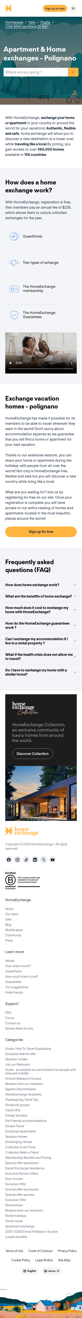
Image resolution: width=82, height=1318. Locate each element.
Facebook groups (17, 1105)
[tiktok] (26, 859)
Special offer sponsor (20, 1194)
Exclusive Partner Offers (21, 1173)
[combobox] (35, 72)
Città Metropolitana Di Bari (26, 26)
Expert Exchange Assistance (25, 1168)
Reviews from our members (24, 1084)
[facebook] (8, 859)
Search (73, 72)
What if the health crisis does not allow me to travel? (41, 657)
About (9, 909)
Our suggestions (16, 987)
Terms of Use (14, 1251)
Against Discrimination (20, 1089)
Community (13, 935)
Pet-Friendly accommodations (26, 1121)
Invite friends (14, 992)
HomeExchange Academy (23, 1094)
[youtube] (52, 859)
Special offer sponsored (21, 1163)
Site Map (64, 1260)
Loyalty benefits (16, 1237)
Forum (9, 1018)
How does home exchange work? (41, 585)
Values (9, 961)
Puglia (45, 22)
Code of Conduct (40, 1251)
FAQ (8, 1012)
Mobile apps (14, 930)
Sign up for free (55, 8)
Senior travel (14, 1221)
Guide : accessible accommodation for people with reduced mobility (40, 1071)
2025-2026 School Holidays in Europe (31, 1231)
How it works (14, 1179)
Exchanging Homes (18, 1142)
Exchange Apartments (20, 1131)
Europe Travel (14, 1126)
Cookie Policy (20, 1260)
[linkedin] (34, 859)
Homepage (14, 22)
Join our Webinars (17, 1064)
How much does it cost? (21, 976)
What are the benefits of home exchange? (41, 596)
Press (9, 940)
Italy (32, 22)
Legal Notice (44, 1260)
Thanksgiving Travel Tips (22, 1099)
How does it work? (18, 966)
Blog (8, 924)
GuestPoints (13, 971)
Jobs (8, 919)
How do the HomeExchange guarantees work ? (41, 625)
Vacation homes (16, 1136)
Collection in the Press (20, 1147)
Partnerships (14, 1205)
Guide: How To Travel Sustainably (28, 1048)
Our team (11, 914)
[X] (43, 859)
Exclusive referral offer (20, 1054)
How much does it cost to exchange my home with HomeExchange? (41, 610)
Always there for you (19, 1028)
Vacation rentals (16, 1059)
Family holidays (15, 1216)
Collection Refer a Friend (22, 1152)
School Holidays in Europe (23, 1078)
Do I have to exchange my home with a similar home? (41, 672)
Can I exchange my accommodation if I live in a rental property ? (41, 641)
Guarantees (13, 982)
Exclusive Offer (15, 1184)
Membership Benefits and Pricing (28, 1157)
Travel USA (12, 1110)
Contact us (12, 1023)
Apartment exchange (20, 1226)
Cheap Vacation (16, 1115)
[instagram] (17, 859)
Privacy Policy (67, 1251)
